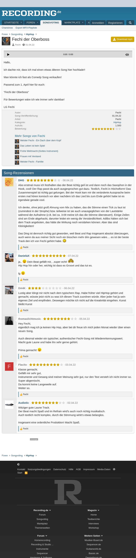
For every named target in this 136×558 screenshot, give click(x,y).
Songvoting (51, 22)
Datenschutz (59, 469)
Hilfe (71, 469)
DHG (21, 180)
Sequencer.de (94, 544)
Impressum (89, 469)
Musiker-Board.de (94, 540)
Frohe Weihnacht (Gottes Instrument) (39, 151)
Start (19, 472)
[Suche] (130, 22)
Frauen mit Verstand (30, 156)
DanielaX (23, 255)
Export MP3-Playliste (26, 27)
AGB (78, 469)
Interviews (94, 523)
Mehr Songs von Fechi (30, 136)
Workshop (94, 527)
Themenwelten (42, 527)
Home (94, 514)
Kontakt (21, 469)
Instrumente (42, 549)
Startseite (11, 22)
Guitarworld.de (93, 549)
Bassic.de (94, 553)
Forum (42, 514)
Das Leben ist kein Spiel (32, 145)
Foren (31, 22)
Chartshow (7, 27)
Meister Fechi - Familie (31, 161)
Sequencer (42, 553)
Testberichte (93, 519)
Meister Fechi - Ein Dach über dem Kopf (40, 140)
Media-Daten (103, 469)
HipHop (117, 122)
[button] (21, 22)
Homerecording (42, 540)
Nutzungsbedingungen (39, 469)
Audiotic (23, 402)
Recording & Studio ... (42, 544)
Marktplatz (72, 22)
